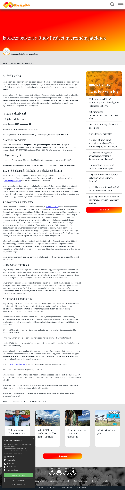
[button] (18, 484)
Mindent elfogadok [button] (18, 475)
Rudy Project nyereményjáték (22, 63)
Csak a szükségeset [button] (18, 480)
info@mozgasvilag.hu (16, 364)
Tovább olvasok (17, 453)
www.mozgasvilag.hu (12, 181)
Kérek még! (104, 210)
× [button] (33, 438)
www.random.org (52, 207)
